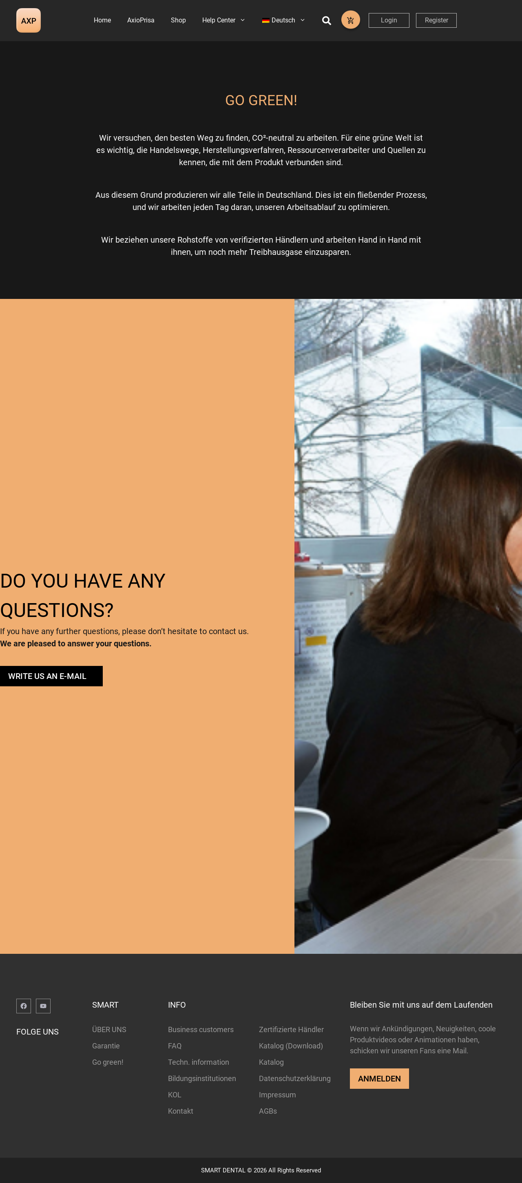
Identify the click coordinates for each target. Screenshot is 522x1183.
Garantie (106, 1045)
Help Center (228, 20)
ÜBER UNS (109, 1029)
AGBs (268, 1111)
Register (436, 20)
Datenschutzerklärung (295, 1078)
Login (389, 20)
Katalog (271, 1062)
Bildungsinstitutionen (202, 1078)
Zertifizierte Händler (291, 1029)
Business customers (201, 1029)
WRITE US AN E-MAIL (47, 676)
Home (102, 20)
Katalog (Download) (291, 1045)
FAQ (174, 1045)
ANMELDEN (379, 1078)
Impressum (277, 1094)
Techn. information (198, 1062)
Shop (178, 20)
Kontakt (180, 1111)
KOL (174, 1094)
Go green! (108, 1062)
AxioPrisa (141, 20)
